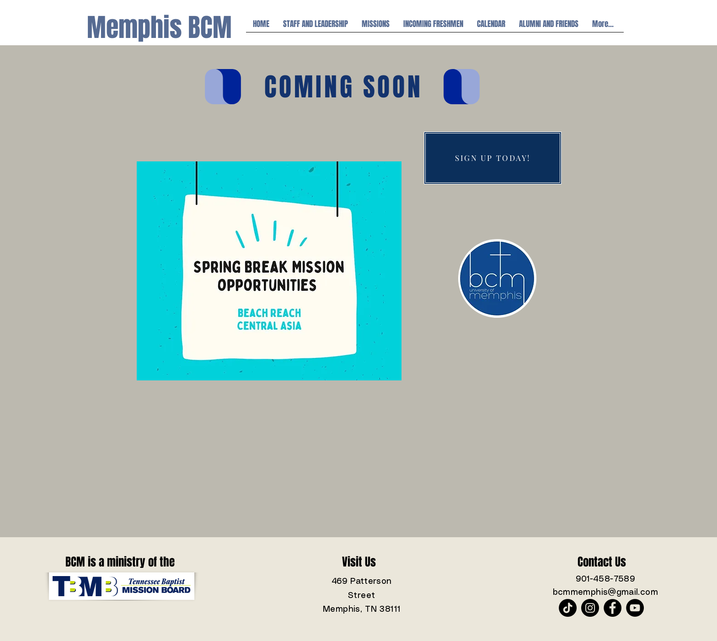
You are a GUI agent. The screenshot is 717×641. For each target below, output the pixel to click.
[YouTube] (635, 608)
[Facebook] (612, 608)
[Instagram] (590, 608)
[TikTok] (568, 608)
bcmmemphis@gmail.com (605, 592)
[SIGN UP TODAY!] (493, 158)
